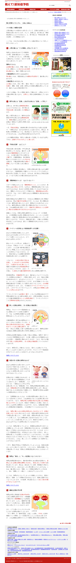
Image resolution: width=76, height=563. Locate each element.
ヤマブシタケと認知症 (13, 542)
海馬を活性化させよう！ (47, 535)
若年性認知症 (22, 531)
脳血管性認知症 (29, 531)
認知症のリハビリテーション (50, 539)
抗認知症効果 (57, 46)
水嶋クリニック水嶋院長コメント (63, 40)
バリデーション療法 (61, 539)
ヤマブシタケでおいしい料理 (43, 545)
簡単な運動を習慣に (57, 535)
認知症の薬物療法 (38, 539)
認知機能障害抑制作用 (60, 45)
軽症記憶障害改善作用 (60, 37)
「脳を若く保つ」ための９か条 (48, 553)
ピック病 (36, 531)
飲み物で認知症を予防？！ (24, 535)
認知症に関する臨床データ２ (61, 34)
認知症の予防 (11, 533)
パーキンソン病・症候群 (44, 531)
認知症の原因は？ (59, 22)
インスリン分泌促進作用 (60, 42)
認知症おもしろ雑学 (12, 553)
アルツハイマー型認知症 (13, 531)
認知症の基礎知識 (57, 12)
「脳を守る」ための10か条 (23, 553)
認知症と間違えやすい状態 (20, 539)
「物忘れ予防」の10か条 (35, 553)
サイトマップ (67, 558)
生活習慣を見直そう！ (36, 535)
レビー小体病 (53, 531)
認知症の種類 (11, 530)
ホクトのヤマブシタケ (31, 545)
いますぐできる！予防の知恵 (16, 536)
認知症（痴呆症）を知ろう (61, 19)
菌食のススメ (10, 545)
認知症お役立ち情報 (13, 552)
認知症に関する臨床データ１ (61, 32)
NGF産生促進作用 (59, 38)
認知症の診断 (10, 539)
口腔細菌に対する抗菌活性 (61, 48)
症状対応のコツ (30, 539)
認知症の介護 (11, 538)
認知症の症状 (57, 20)
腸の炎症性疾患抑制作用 (60, 49)
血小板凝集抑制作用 (59, 35)
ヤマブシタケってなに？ (19, 545)
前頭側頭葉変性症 (61, 531)
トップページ (50, 12)
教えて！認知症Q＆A (60, 553)
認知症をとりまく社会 (60, 25)
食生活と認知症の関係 (12, 535)
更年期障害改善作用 (59, 43)
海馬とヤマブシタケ (12, 355)
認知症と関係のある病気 (60, 24)
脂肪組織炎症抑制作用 (60, 51)
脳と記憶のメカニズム (60, 17)
